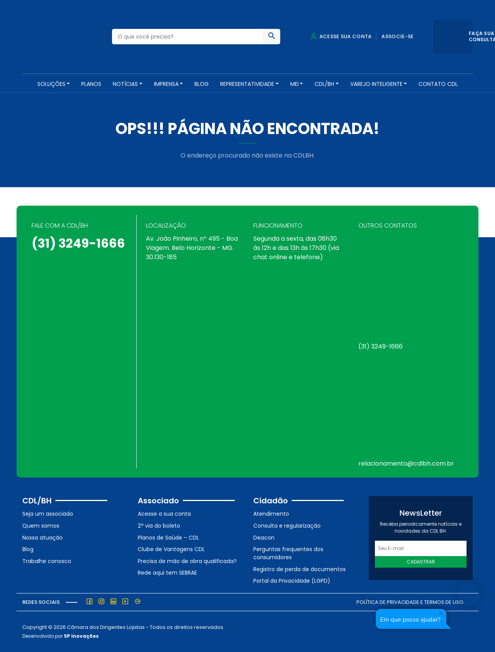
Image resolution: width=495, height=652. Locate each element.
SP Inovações (81, 636)
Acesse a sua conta (164, 514)
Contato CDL (438, 84)
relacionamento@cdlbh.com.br (406, 463)
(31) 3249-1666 (78, 243)
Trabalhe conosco (46, 561)
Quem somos (40, 526)
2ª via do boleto (159, 526)
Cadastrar (421, 561)
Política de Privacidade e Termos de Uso (409, 602)
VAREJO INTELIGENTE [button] (376, 84)
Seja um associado (47, 514)
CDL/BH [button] (324, 84)
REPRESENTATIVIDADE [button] (247, 84)
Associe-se (397, 36)
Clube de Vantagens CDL (171, 549)
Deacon (263, 537)
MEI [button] (294, 84)
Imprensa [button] (166, 84)
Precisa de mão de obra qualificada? (187, 561)
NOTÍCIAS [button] (125, 84)
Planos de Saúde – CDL (168, 537)
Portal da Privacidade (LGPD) (291, 581)
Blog (201, 84)
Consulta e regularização (287, 526)
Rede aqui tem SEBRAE (167, 573)
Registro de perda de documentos (299, 569)
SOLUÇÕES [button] (51, 84)
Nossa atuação (42, 537)
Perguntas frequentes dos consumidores (288, 553)
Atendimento (271, 514)
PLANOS (91, 84)
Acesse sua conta (341, 36)
